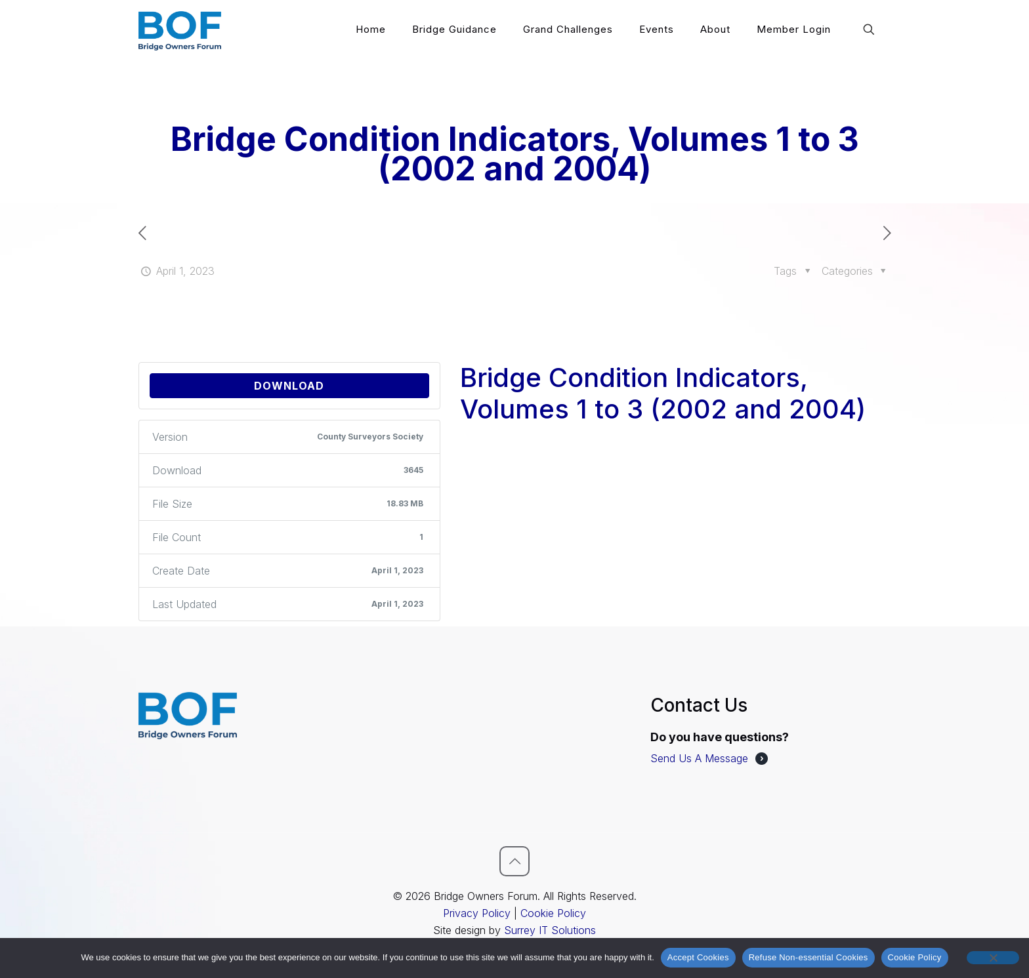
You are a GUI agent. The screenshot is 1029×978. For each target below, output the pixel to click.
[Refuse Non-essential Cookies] (993, 957)
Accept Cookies (698, 957)
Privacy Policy (477, 913)
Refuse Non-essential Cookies (808, 957)
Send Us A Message (699, 758)
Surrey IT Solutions (550, 930)
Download (289, 385)
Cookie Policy (553, 913)
